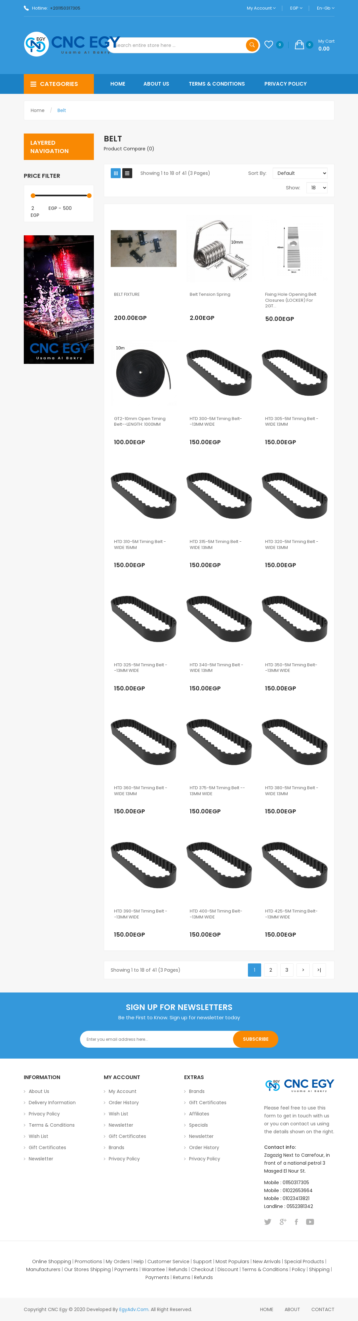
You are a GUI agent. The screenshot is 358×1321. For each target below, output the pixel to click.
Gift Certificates (47, 1147)
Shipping (100, 1269)
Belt (62, 110)
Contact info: (280, 1147)
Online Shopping (51, 1261)
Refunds (178, 1269)
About (292, 1309)
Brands (116, 1147)
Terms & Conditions (52, 1125)
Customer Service (168, 1261)
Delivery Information (52, 1102)
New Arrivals (267, 1261)
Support (202, 1261)
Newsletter (41, 1158)
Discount (228, 1269)
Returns (181, 1277)
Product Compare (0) (129, 148)
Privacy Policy (44, 1113)
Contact (323, 1309)
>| (319, 969)
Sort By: (257, 173)
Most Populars (232, 1261)
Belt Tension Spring (210, 294)
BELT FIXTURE (127, 294)
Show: (293, 187)
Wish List (38, 1136)
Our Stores (76, 1269)
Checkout (202, 1269)
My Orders (118, 1261)
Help (139, 1261)
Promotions (88, 1261)
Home (38, 110)
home (266, 1309)
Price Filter (42, 176)
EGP (296, 8)
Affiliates (199, 1113)
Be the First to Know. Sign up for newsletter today (179, 1017)
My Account (261, 8)
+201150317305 (65, 8)
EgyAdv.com (133, 1309)
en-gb (326, 8)
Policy (298, 1269)
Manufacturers (43, 1269)
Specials (198, 1125)
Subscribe (255, 1039)
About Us (39, 1091)
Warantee (153, 1269)
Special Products (304, 1261)
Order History (124, 1102)
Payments (126, 1269)
